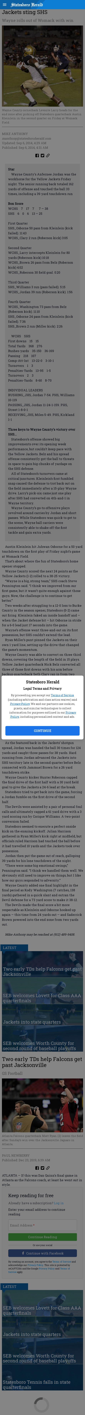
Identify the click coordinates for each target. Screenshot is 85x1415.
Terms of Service (62, 695)
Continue (42, 731)
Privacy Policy (20, 704)
